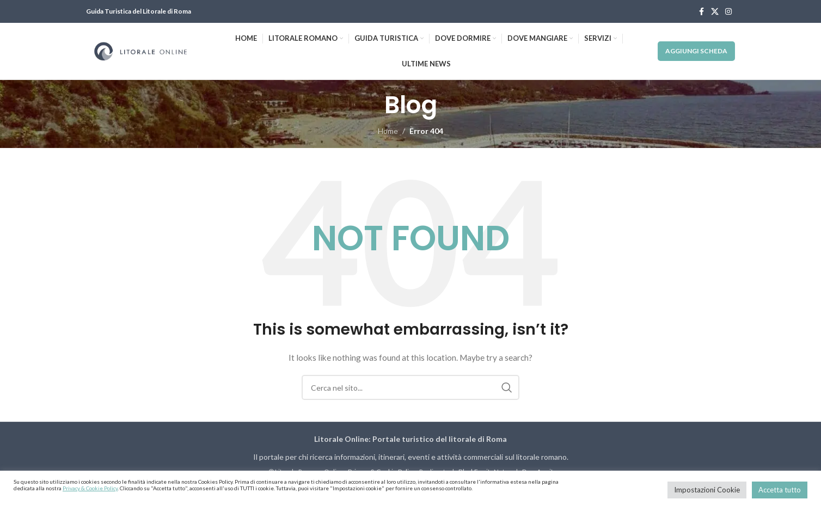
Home (388, 130)
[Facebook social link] (701, 11)
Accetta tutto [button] (779, 489)
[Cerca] (410, 387)
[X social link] (715, 11)
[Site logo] (140, 50)
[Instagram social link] (728, 11)
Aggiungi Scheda (696, 51)
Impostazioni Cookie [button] (707, 489)
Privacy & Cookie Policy (90, 488)
